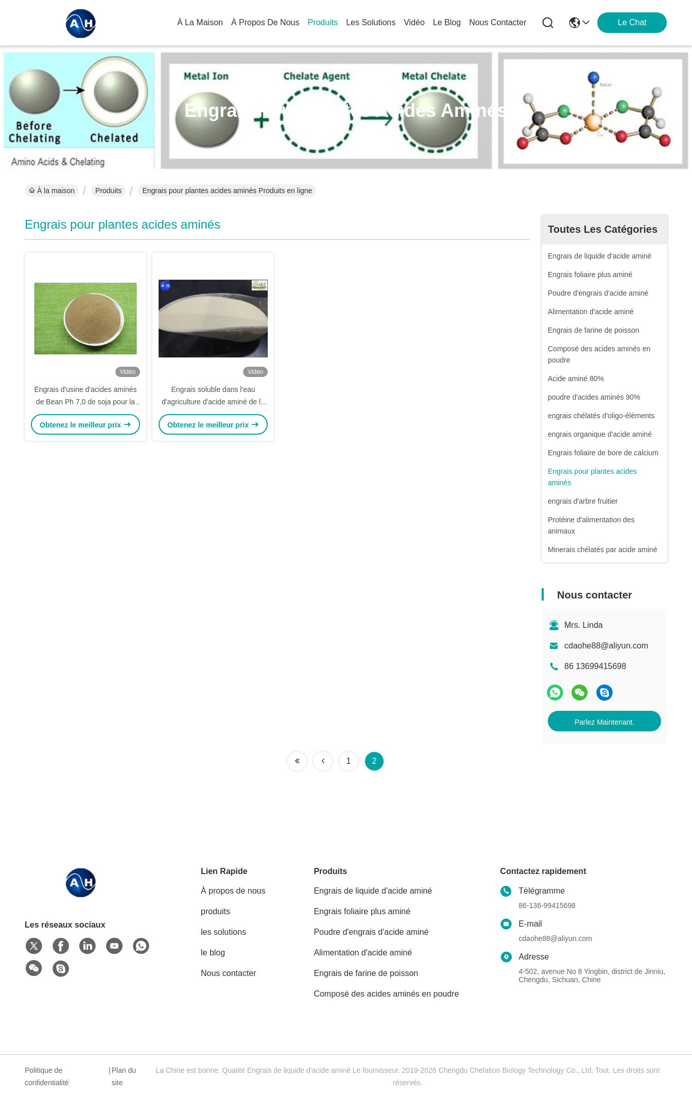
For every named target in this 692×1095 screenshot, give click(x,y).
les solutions (370, 22)
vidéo (414, 22)
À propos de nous (265, 22)
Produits (108, 190)
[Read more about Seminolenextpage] (297, 761)
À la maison (200, 22)
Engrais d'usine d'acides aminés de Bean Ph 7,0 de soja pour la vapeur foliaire (85, 401)
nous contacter (497, 22)
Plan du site (124, 1076)
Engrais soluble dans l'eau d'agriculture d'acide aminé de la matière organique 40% (213, 401)
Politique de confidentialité (47, 1076)
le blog (447, 22)
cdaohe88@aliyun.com (606, 645)
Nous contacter (228, 973)
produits (322, 22)
